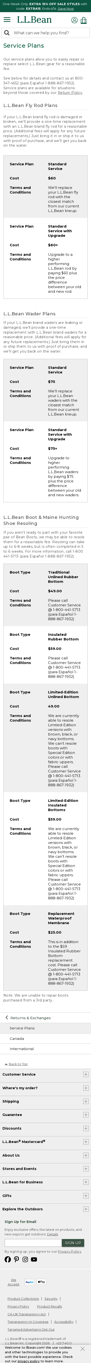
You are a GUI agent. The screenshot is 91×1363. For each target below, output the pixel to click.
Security (51, 1299)
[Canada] (45, 1039)
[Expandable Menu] (7, 20)
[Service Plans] (45, 1028)
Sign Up (73, 1242)
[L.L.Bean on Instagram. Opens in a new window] (25, 1259)
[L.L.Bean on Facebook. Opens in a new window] (8, 1259)
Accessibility (63, 1322)
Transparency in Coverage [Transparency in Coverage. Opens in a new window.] (28, 1322)
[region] (45, 6)
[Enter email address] (33, 1243)
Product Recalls (49, 1306)
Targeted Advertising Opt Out (31, 1329)
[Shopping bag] (85, 20)
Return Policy (70, 92)
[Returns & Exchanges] (45, 1018)
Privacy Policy (69, 1251)
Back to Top (16, 1064)
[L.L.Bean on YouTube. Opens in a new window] (34, 1259)
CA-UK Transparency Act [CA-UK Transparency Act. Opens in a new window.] (27, 1314)
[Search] (8, 33)
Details (52, 1234)
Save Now (66, 8)
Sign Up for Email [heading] (20, 1222)
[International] (45, 1049)
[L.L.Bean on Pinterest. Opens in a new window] (16, 1259)
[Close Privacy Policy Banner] (82, 1349)
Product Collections (23, 1299)
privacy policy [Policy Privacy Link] (29, 1361)
